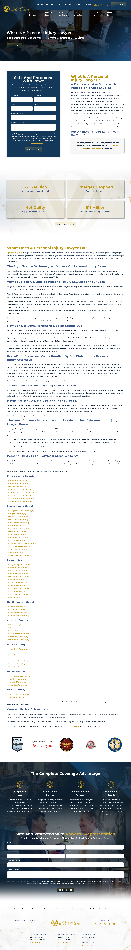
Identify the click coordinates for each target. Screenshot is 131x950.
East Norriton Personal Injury (19, 522)
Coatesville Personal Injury (18, 631)
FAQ (58, 5)
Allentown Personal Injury (18, 567)
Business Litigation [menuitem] (78, 13)
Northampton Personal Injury (19, 615)
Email (36, 104)
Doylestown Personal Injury (18, 661)
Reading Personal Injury (17, 697)
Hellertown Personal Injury (18, 613)
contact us (76, 726)
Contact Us (118, 5)
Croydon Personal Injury (17, 658)
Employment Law (82, 909)
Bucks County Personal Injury (19, 649)
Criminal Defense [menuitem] (32, 13)
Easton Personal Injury (17, 609)
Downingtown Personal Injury (19, 634)
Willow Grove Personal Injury (19, 555)
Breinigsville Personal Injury (18, 573)
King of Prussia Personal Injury (19, 537)
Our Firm (40, 5)
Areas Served (50, 5)
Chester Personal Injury (17, 628)
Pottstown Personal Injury (18, 552)
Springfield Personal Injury (18, 682)
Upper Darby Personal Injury (18, 685)
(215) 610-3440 (26, 922)
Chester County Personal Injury (19, 625)
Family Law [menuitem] (110, 13)
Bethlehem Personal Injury (18, 606)
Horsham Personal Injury (17, 534)
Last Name (37, 95)
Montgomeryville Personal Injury (20, 546)
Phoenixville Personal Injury (18, 637)
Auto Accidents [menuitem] (63, 13)
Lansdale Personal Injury (17, 540)
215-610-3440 (101, 5)
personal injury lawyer (15, 253)
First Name (14, 95)
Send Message (33, 149)
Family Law (93, 909)
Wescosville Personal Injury (18, 594)
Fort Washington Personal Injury (20, 528)
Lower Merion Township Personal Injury (22, 543)
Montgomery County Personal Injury (21, 511)
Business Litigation (69, 909)
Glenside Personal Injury (17, 531)
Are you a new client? (17, 113)
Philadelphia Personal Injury (18, 483)
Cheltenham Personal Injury (18, 516)
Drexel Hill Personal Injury (18, 679)
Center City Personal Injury (18, 486)
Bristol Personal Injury (16, 655)
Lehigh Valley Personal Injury (19, 588)
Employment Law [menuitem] (97, 13)
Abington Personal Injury (17, 513)
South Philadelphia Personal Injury (20, 495)
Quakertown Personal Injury (18, 667)
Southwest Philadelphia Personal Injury (22, 498)
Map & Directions (35, 942)
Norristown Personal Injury (18, 549)
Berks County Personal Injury (19, 694)
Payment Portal (104, 909)
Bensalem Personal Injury (18, 652)
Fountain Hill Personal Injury (18, 582)
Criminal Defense (43, 909)
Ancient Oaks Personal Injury (19, 570)
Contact (10, 451)
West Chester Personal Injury (19, 640)
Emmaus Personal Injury (17, 579)
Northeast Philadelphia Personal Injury (22, 492)
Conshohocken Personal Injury (19, 519)
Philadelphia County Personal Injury (21, 480)
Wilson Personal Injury (16, 597)
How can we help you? (18, 122)
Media (64, 5)
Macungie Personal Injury (17, 591)
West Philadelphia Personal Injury (20, 501)
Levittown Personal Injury (18, 664)
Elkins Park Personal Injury (18, 525)
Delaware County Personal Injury (20, 676)
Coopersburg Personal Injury (19, 576)
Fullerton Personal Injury (17, 585)
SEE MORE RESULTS (65, 224)
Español (77, 5)
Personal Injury (56, 909)
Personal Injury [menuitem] (48, 13)
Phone (13, 104)
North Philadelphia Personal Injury (20, 489)
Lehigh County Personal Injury (19, 564)
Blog (70, 5)
